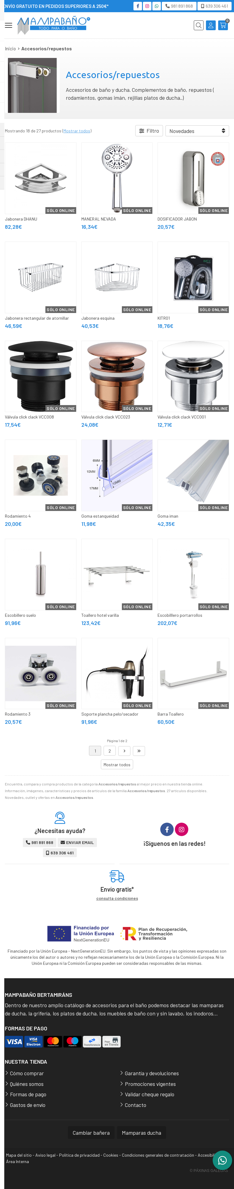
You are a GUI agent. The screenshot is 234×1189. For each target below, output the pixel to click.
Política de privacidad (79, 1155)
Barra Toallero (171, 714)
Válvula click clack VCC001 (182, 416)
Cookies (110, 1155)
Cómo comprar (27, 1073)
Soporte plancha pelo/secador (109, 714)
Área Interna (17, 1161)
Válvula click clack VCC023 (105, 416)
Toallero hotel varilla (100, 615)
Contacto (135, 1104)
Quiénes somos (27, 1083)
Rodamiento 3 (17, 714)
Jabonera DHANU (21, 218)
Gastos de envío (27, 1104)
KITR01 (164, 318)
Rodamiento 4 (18, 516)
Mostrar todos (76, 130)
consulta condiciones (117, 898)
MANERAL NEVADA (98, 218)
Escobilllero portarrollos (180, 615)
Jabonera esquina (98, 318)
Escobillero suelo (20, 615)
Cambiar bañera (91, 1132)
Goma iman (168, 516)
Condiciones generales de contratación (158, 1155)
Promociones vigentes (150, 1083)
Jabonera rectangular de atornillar (37, 318)
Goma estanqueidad (100, 516)
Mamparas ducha (141, 1132)
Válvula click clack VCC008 (29, 416)
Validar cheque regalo (149, 1094)
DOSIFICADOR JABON (177, 218)
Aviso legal (45, 1155)
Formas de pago (28, 1094)
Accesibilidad (210, 1155)
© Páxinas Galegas (209, 1171)
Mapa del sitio (19, 1155)
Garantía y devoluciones (152, 1073)
